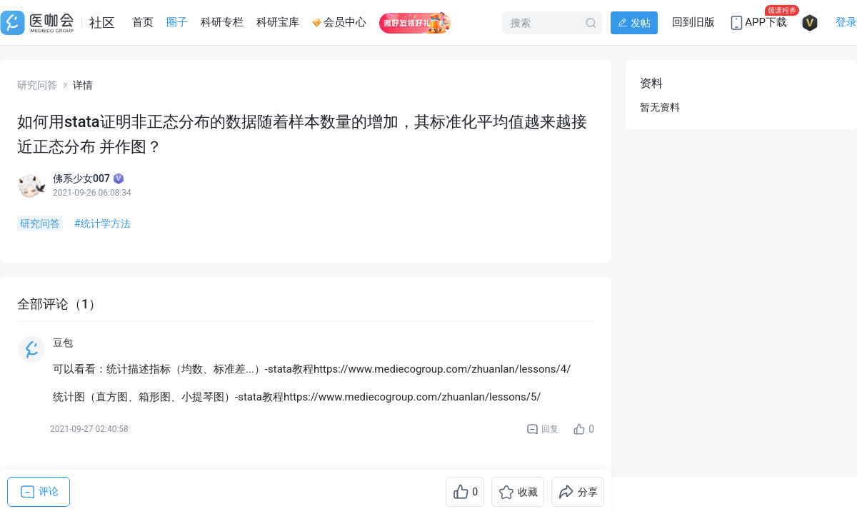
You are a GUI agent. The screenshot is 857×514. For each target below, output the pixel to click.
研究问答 (37, 85)
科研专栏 (222, 22)
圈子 (177, 22)
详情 (83, 85)
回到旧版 (693, 22)
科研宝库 (277, 22)
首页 (143, 22)
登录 (846, 22)
